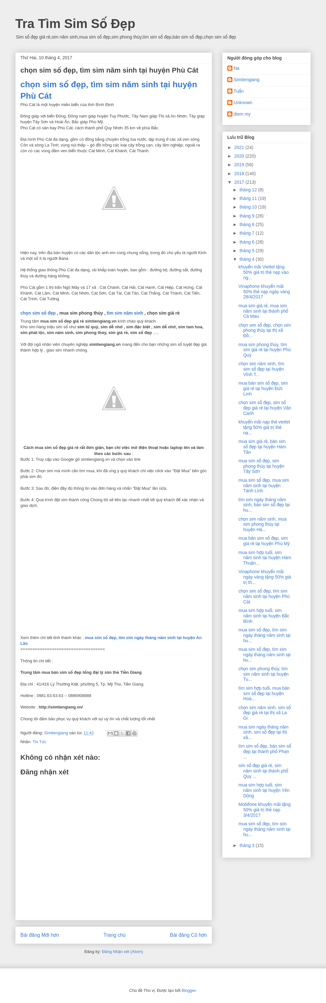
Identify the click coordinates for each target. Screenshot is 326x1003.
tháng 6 (247, 242)
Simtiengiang (246, 79)
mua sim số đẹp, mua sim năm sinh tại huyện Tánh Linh (263, 486)
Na (236, 68)
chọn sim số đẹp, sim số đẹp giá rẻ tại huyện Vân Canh (264, 408)
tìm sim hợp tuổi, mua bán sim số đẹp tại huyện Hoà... (264, 693)
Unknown (243, 102)
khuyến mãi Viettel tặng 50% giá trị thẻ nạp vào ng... (263, 272)
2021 (239, 147)
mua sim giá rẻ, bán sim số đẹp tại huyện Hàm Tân (262, 447)
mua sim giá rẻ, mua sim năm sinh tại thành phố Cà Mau (263, 311)
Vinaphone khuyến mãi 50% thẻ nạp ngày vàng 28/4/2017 (264, 292)
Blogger (188, 990)
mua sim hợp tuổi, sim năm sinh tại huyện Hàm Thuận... (264, 558)
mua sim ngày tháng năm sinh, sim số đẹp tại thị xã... (263, 732)
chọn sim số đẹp (38, 313)
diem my (242, 114)
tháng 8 (247, 224)
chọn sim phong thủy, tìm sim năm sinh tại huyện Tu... (263, 674)
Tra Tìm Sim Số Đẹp (75, 24)
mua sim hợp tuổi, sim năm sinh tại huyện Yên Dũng (264, 790)
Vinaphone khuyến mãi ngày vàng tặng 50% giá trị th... (264, 577)
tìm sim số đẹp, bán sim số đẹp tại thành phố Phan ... (264, 751)
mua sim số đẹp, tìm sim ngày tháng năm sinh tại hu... (264, 635)
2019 (239, 164)
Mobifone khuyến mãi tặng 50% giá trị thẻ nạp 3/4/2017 (264, 810)
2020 (239, 156)
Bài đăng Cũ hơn (188, 935)
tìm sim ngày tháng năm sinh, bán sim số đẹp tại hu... (264, 505)
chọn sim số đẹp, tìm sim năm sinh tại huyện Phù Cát (264, 596)
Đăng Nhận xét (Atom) (122, 951)
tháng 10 (248, 207)
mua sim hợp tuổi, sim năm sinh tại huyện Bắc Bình (263, 616)
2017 (239, 182)
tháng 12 (248, 189)
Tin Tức (39, 741)
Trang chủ (114, 935)
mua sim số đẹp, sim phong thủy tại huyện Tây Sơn (261, 466)
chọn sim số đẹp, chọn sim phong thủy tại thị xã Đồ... (264, 330)
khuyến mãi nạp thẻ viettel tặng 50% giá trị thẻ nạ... (264, 427)
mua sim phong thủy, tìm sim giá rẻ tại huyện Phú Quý (264, 350)
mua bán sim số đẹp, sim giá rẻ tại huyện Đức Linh (263, 388)
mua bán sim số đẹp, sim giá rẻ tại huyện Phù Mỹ (264, 541)
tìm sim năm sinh (125, 313)
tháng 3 (247, 845)
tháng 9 (247, 215)
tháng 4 (247, 259)
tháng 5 (247, 250)
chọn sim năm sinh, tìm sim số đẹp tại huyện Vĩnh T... (261, 369)
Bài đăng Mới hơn (39, 935)
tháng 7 (247, 233)
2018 (239, 173)
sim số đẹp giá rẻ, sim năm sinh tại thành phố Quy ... (263, 771)
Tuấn (239, 91)
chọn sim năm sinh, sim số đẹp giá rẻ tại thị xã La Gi (264, 713)
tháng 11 (248, 198)
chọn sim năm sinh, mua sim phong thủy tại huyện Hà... (262, 524)
